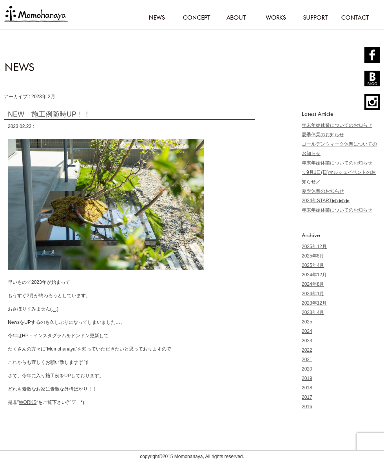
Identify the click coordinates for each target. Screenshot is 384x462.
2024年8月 (313, 284)
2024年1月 (313, 293)
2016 (307, 406)
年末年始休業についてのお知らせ (337, 125)
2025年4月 (313, 265)
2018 (307, 388)
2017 (307, 397)
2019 (307, 378)
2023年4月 (313, 312)
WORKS (27, 402)
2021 (307, 359)
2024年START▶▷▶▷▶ (326, 200)
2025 (307, 322)
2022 (307, 350)
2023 (307, 340)
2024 (307, 331)
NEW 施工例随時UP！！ (49, 114)
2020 (307, 369)
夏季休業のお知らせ (323, 134)
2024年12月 (314, 275)
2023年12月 (314, 303)
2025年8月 (313, 256)
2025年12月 (314, 246)
